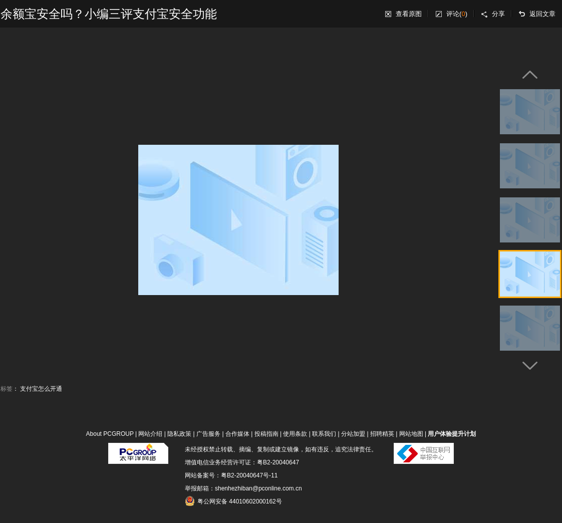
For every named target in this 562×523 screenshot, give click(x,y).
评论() (456, 14)
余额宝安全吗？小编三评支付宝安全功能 (109, 14)
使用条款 (295, 433)
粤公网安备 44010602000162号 (233, 501)
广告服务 (208, 433)
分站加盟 (353, 433)
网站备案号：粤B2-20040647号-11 (231, 475)
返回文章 (542, 14)
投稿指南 (266, 433)
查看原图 (409, 14)
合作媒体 (237, 433)
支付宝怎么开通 (41, 388)
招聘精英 (382, 433)
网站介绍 (150, 433)
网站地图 (411, 433)
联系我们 (324, 433)
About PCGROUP (110, 433)
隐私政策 (179, 433)
